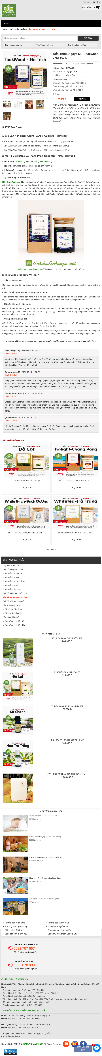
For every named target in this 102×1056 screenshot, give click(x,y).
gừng (37, 161)
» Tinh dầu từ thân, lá (12, 573)
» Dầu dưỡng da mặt (12, 613)
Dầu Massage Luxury (12, 605)
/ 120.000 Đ (70, 83)
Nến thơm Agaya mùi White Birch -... (26, 533)
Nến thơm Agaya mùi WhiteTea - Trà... (75, 533)
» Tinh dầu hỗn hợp (11, 589)
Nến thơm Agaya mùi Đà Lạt (26, 481)
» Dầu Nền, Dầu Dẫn (12, 609)
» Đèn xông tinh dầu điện (14, 625)
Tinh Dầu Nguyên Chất (13, 569)
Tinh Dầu (86, 2)
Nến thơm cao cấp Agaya (29, 269)
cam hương (20, 161)
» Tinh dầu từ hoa (11, 577)
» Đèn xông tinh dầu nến (14, 621)
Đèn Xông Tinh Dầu (11, 617)
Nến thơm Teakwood (12, 182)
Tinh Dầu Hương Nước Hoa (15, 593)
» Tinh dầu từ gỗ (10, 585)
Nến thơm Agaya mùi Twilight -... (75, 481)
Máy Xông (96, 2)
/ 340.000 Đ (69, 90)
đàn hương (47, 161)
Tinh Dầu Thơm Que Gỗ (13, 601)
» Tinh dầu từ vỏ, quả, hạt (14, 581)
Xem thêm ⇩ (51, 549)
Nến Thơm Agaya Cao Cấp (15, 597)
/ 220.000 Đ (69, 86)
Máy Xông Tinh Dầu (11, 565)
